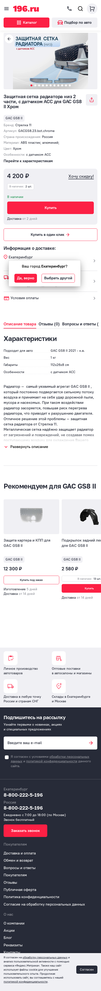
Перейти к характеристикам (28, 161)
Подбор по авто (74, 22)
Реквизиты (13, 945)
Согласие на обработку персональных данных (44, 904)
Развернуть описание (29, 446)
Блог (8, 937)
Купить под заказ (31, 580)
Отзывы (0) (49, 324)
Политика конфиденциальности (31, 897)
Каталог (26, 22)
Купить (51, 207)
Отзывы (10, 882)
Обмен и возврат (18, 860)
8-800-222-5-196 (23, 794)
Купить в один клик (50, 234)
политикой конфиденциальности (51, 761)
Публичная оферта (20, 889)
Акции (9, 930)
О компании (14, 923)
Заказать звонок (25, 830)
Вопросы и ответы (20, 868)
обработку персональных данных (45, 957)
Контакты (12, 952)
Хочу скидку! (81, 176)
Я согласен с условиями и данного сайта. (51, 761)
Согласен (87, 969)
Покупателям (15, 875)
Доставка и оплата (20, 853)
